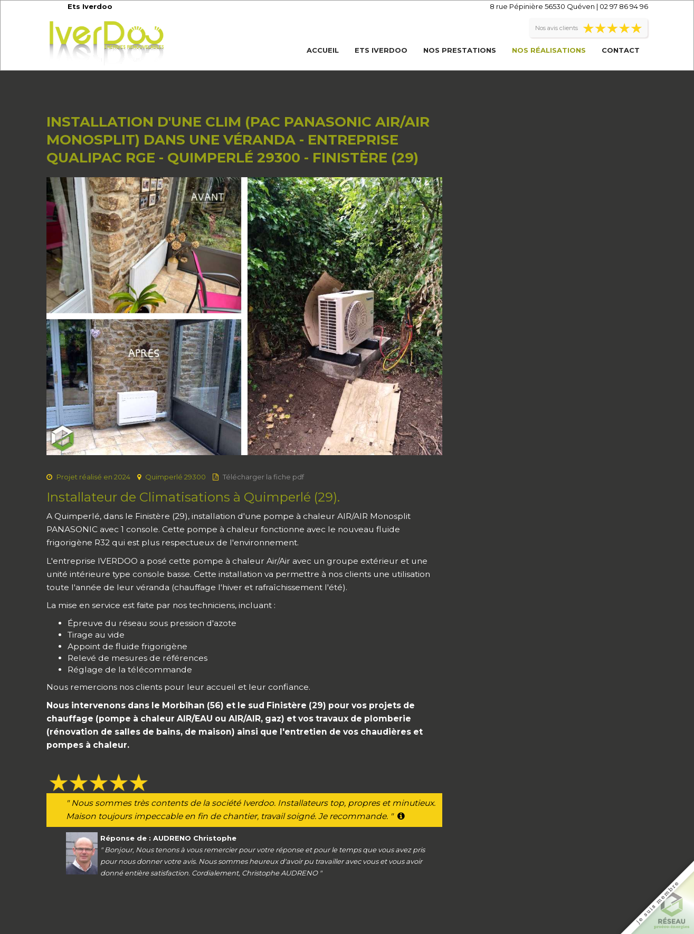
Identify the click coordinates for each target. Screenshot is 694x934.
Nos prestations (459, 50)
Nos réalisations (549, 50)
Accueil (323, 50)
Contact (621, 50)
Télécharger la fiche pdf (263, 477)
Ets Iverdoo (381, 50)
